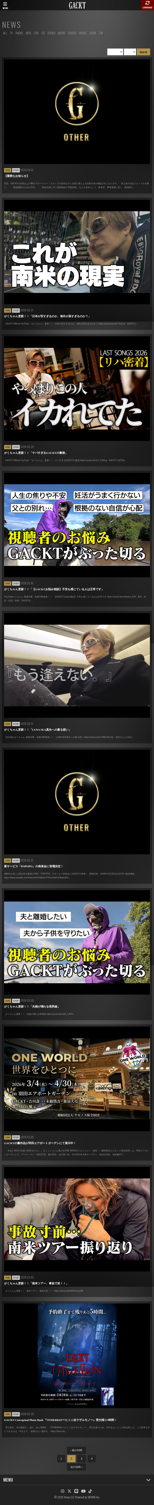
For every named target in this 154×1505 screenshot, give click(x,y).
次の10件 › (76, 1467)
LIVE (36, 32)
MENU (77, 1479)
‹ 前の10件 (76, 1450)
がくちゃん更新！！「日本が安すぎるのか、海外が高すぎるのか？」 (47, 316)
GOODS (72, 32)
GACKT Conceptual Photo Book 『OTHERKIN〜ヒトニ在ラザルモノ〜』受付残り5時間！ (60, 1420)
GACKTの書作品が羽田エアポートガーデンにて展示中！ (40, 1143)
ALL (5, 32)
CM (101, 32)
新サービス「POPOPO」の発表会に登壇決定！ (33, 866)
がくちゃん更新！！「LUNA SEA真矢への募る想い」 (37, 729)
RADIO (19, 32)
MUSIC (83, 32)
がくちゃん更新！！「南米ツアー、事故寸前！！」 (36, 1283)
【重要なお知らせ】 (16, 176)
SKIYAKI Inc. (94, 1497)
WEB (28, 32)
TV (11, 32)
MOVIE (61, 32)
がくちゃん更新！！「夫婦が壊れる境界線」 (32, 1006)
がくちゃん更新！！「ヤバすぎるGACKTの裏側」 (36, 452)
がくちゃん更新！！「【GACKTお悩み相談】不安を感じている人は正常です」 (54, 589)
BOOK (93, 32)
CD (43, 32)
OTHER (51, 32)
